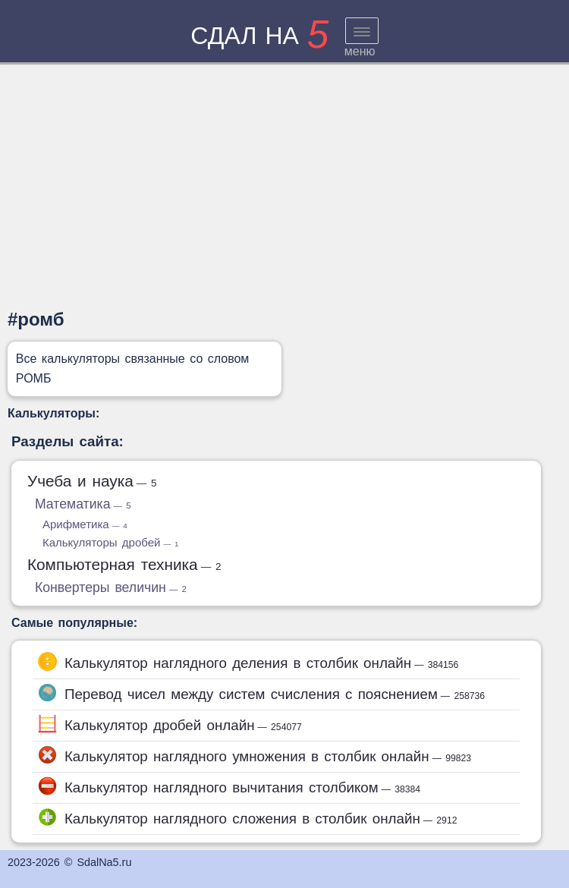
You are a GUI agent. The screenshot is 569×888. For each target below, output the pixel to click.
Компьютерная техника (124, 564)
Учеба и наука (92, 481)
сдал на (259, 35)
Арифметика (84, 524)
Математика (83, 504)
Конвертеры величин (111, 587)
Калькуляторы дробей (110, 542)
